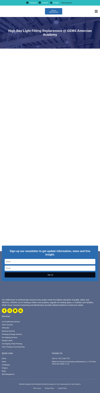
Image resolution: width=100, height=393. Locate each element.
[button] (96, 11)
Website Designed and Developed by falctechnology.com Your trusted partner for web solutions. (50, 384)
